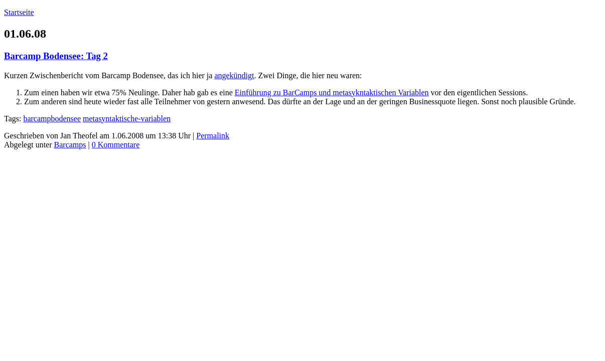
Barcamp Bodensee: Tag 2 (56, 56)
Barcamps (70, 144)
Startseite (19, 12)
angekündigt (234, 75)
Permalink (212, 135)
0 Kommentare (116, 144)
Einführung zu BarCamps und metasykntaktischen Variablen (332, 92)
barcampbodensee (52, 118)
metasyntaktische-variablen (127, 118)
